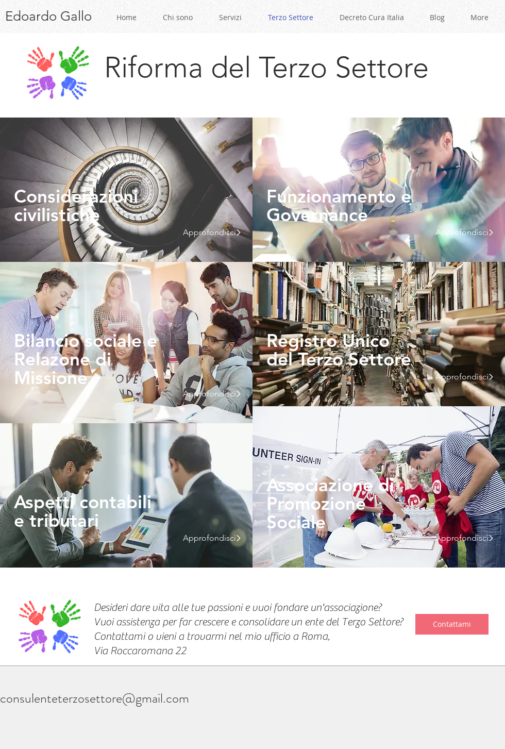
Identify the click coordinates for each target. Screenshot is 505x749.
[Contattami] (452, 624)
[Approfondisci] (208, 232)
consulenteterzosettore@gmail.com (94, 698)
